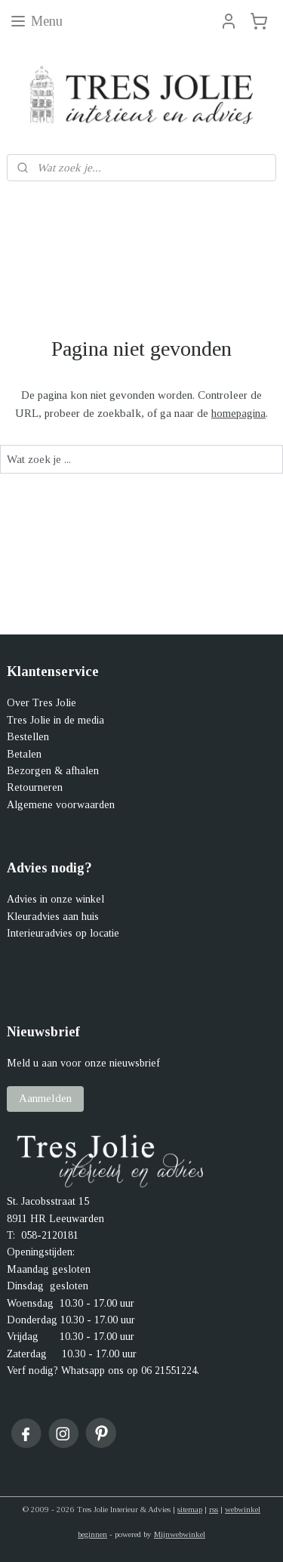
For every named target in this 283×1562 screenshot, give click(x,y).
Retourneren (35, 787)
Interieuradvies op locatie (63, 933)
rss (213, 1509)
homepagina (238, 414)
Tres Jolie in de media (55, 720)
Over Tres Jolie (41, 702)
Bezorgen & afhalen (53, 770)
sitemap (189, 1509)
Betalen (24, 754)
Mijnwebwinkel (179, 1534)
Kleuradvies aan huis (53, 916)
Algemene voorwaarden (61, 804)
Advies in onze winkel (55, 899)
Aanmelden (45, 1098)
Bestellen (28, 736)
